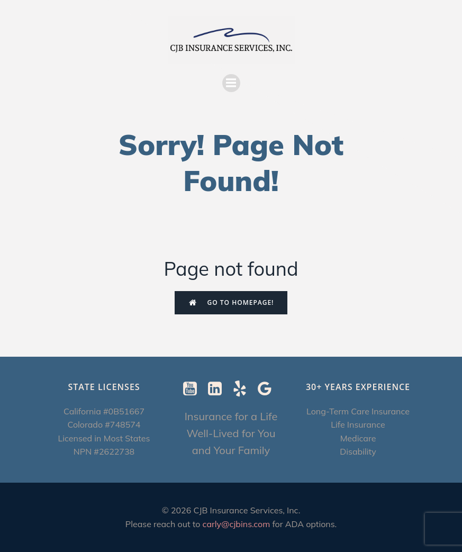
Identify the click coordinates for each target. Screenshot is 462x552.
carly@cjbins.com (236, 524)
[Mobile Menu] (231, 83)
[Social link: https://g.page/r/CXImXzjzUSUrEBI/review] (268, 389)
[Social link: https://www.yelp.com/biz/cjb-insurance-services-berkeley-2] (243, 389)
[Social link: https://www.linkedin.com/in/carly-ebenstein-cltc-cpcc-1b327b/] (218, 389)
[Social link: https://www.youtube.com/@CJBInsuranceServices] (194, 389)
